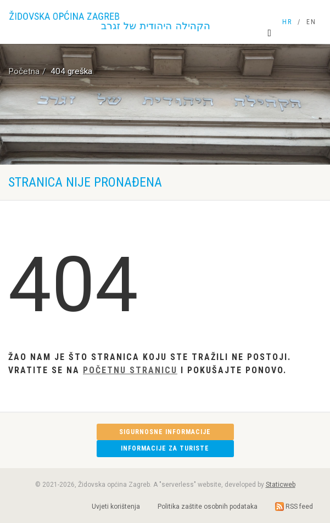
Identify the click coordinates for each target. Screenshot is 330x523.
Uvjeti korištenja (116, 506)
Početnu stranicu (130, 370)
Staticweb (280, 484)
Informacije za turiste (165, 448)
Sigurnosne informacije (165, 432)
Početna (24, 71)
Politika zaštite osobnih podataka (208, 506)
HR (287, 22)
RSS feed (294, 506)
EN (311, 22)
